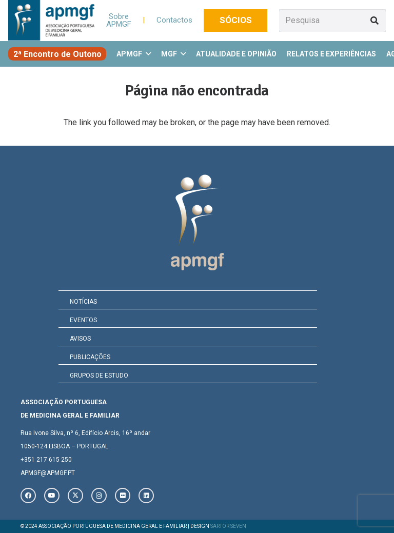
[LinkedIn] (146, 495)
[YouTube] (52, 495)
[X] (75, 495)
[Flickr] (122, 495)
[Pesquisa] (332, 20)
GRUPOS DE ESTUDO (99, 375)
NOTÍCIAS (83, 301)
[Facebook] (28, 495)
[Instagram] (99, 495)
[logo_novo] (51, 20)
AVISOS (80, 338)
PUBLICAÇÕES (90, 357)
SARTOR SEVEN (228, 526)
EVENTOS (83, 320)
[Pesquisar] (374, 20)
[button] (146, 54)
